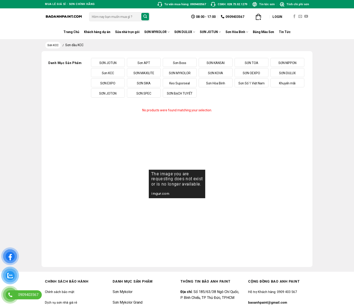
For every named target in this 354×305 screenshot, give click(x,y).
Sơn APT (143, 63)
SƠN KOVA (215, 73)
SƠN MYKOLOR (157, 32)
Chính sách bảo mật (59, 292)
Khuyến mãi (287, 83)
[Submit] (145, 17)
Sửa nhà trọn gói (127, 32)
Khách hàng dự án (97, 32)
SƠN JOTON (107, 93)
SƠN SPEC (143, 93)
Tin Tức (285, 32)
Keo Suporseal (179, 83)
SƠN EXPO (107, 83)
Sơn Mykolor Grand (127, 302)
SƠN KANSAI (216, 63)
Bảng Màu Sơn (263, 32)
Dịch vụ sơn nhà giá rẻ (61, 303)
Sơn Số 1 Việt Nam (251, 83)
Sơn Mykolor (123, 292)
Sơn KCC (52, 45)
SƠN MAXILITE (143, 73)
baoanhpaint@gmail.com (267, 303)
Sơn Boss (179, 63)
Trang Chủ (71, 32)
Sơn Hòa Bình (237, 32)
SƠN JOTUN (210, 32)
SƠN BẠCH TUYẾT (180, 93)
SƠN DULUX (184, 32)
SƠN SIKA (144, 83)
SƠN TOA (251, 63)
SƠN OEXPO (251, 73)
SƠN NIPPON (287, 63)
